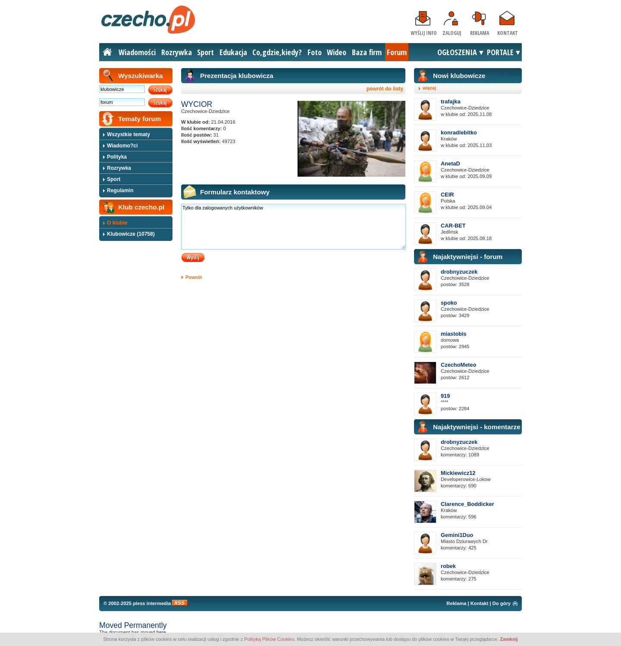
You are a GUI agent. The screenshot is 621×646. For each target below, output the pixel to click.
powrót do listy (385, 89)
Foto (314, 52)
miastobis (454, 334)
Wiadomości (137, 52)
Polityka (117, 156)
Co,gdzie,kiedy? (277, 52)
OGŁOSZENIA (457, 52)
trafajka (451, 101)
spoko (449, 303)
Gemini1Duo (457, 535)
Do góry (501, 603)
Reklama (479, 33)
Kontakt (507, 33)
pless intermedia (152, 603)
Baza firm (367, 52)
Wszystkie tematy (128, 134)
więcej (429, 88)
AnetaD (450, 163)
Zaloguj (451, 33)
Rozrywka (176, 52)
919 (445, 396)
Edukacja (233, 52)
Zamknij (509, 639)
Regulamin (120, 190)
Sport (205, 52)
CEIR (447, 194)
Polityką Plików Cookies (269, 639)
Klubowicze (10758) (131, 234)
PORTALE (500, 52)
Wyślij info (424, 33)
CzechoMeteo (458, 365)
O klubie (117, 222)
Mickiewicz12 (458, 473)
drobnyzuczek (459, 271)
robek (448, 566)
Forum (397, 52)
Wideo (336, 52)
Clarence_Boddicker (467, 504)
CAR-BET (453, 225)
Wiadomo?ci (122, 145)
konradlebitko (459, 132)
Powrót (193, 277)
